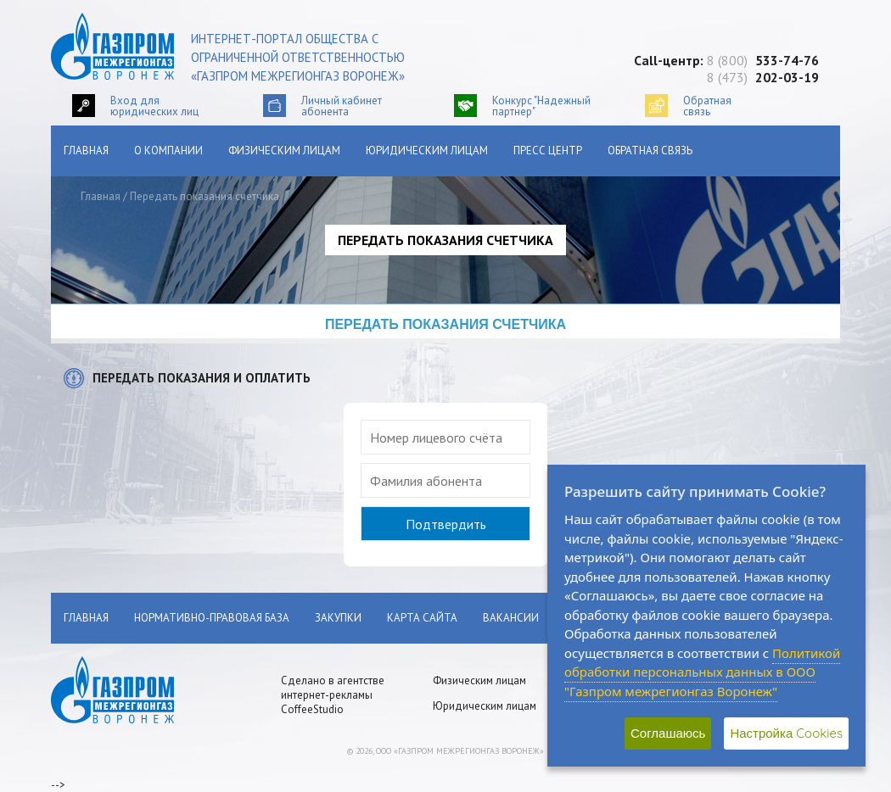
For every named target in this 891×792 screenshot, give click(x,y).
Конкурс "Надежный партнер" (541, 105)
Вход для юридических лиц (154, 105)
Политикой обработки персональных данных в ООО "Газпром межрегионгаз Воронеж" (702, 672)
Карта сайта (422, 618)
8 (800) (763, 60)
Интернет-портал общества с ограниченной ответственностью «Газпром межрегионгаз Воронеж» (298, 57)
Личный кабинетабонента (341, 105)
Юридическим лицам (427, 150)
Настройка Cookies (786, 733)
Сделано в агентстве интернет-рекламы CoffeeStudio (332, 695)
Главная (86, 150)
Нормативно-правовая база (211, 618)
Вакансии (511, 618)
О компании (168, 150)
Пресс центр (547, 150)
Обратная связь (650, 150)
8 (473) (763, 77)
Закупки (338, 618)
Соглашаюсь (667, 733)
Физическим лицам (284, 150)
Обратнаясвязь (707, 105)
